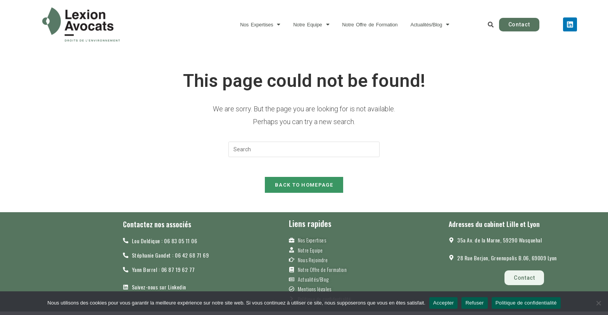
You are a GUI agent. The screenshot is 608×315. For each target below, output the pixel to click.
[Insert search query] (304, 149)
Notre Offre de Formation (373, 24)
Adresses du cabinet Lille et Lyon (501, 227)
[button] (246, 24)
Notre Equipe (304, 24)
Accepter (443, 303)
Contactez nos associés (161, 227)
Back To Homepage (304, 188)
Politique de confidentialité (526, 303)
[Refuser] (598, 303)
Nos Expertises (245, 24)
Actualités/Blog (444, 24)
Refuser (474, 303)
